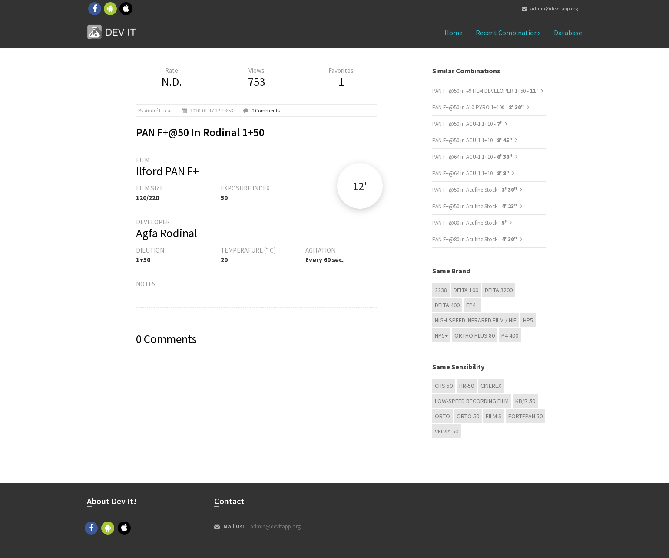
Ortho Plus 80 (474, 335)
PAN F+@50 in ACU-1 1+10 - (467, 124)
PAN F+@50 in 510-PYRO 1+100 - (478, 107)
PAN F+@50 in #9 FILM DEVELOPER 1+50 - (485, 91)
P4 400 (509, 335)
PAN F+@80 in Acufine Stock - (470, 222)
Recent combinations (508, 32)
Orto (442, 416)
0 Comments (266, 110)
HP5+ (441, 335)
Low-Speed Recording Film (472, 401)
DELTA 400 (447, 305)
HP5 (528, 320)
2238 (441, 290)
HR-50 (466, 386)
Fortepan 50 (525, 416)
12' (360, 186)
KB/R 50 (525, 401)
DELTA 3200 (499, 290)
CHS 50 (444, 386)
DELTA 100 (466, 290)
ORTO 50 (468, 416)
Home (453, 32)
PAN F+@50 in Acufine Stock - (474, 190)
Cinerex (490, 386)
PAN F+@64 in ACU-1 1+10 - (472, 157)
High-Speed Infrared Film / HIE (476, 320)
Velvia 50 (446, 431)
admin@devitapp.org (550, 8)
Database (568, 32)
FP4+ (472, 305)
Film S (494, 416)
